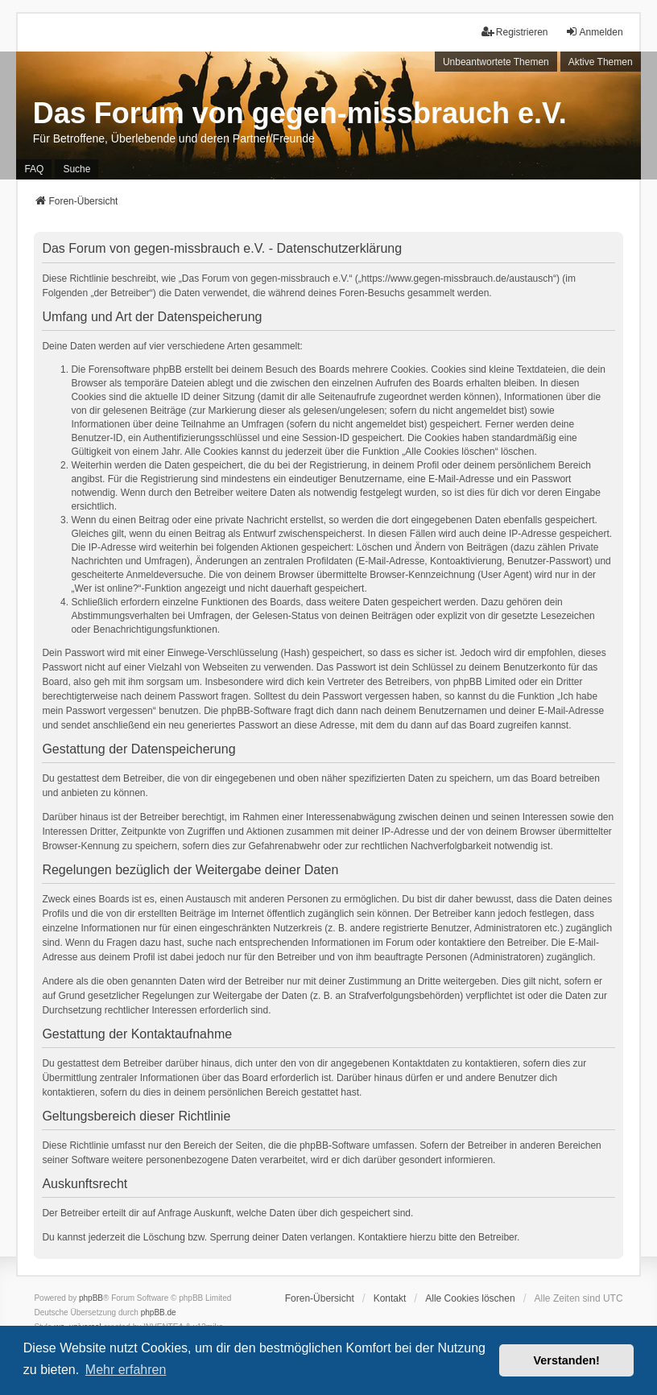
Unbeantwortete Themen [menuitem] (496, 62)
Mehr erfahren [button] (126, 1369)
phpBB (91, 1298)
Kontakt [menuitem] (390, 1298)
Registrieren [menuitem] (514, 32)
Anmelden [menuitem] (594, 32)
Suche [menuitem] (76, 169)
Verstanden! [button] (567, 1360)
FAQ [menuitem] (33, 169)
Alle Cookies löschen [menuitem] (469, 1298)
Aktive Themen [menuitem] (600, 62)
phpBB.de (158, 1312)
